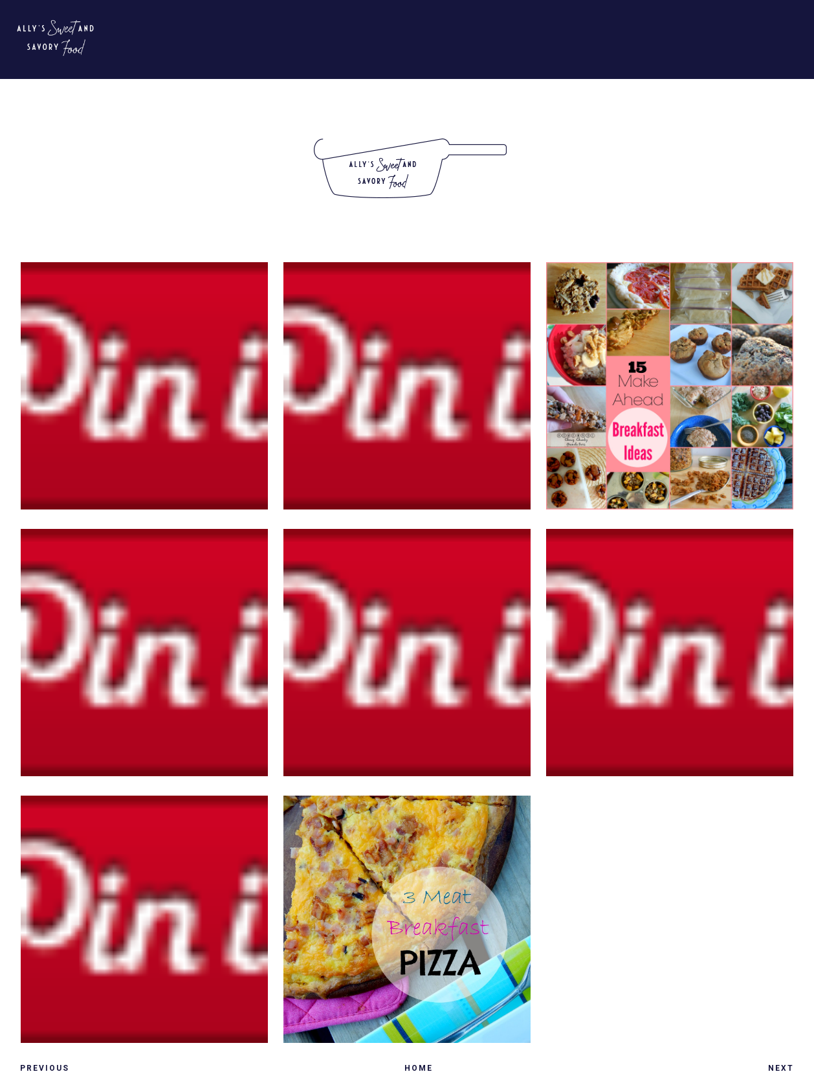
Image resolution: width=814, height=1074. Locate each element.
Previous (44, 1068)
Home (418, 1068)
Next (781, 1068)
